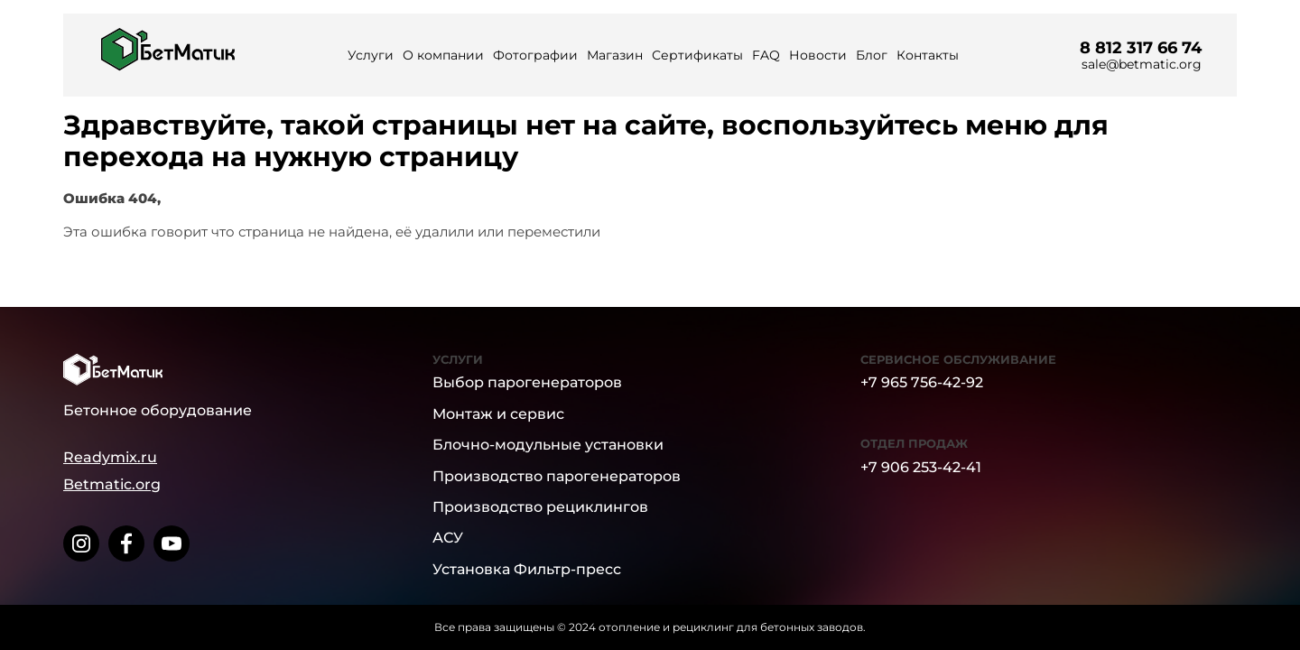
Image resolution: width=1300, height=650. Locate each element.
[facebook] (126, 543)
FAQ (766, 55)
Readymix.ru (110, 457)
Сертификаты (697, 55)
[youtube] (171, 543)
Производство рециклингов (540, 506)
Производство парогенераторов (556, 476)
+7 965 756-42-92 (921, 382)
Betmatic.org (112, 484)
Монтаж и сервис (498, 413)
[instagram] (81, 543)
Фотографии (535, 55)
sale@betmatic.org (1142, 64)
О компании (443, 55)
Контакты (927, 55)
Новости (818, 55)
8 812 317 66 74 (1141, 48)
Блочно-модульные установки (548, 444)
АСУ (447, 537)
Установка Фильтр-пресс (526, 569)
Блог (871, 55)
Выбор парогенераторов (527, 382)
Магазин (615, 55)
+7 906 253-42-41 (920, 467)
